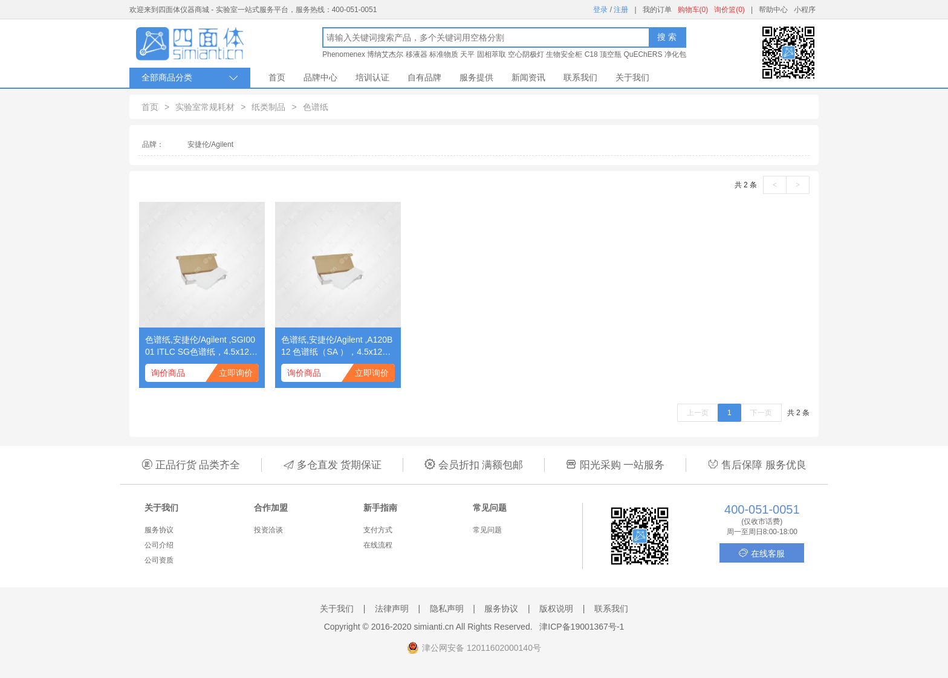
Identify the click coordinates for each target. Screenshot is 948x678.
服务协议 (159, 530)
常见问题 (487, 530)
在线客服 (762, 553)
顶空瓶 (611, 54)
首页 (276, 77)
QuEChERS (642, 54)
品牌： (153, 144)
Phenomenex (343, 54)
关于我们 (632, 77)
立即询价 (236, 373)
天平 (467, 54)
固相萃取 (491, 54)
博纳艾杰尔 (385, 54)
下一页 (761, 412)
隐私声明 (447, 608)
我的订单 (657, 9)
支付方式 (377, 530)
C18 (591, 54)
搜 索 (667, 37)
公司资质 (159, 560)
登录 (600, 9)
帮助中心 (773, 9)
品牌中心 (320, 77)
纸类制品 (268, 107)
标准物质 (443, 54)
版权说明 (556, 608)
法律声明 (392, 608)
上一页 (698, 412)
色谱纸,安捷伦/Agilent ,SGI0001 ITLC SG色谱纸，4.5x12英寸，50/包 (201, 346)
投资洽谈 (268, 530)
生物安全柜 (564, 54)
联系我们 (580, 77)
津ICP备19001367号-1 (581, 626)
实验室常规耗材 (205, 107)
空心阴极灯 (526, 54)
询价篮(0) (729, 9)
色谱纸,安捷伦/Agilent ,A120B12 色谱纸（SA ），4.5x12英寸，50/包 (336, 346)
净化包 (675, 54)
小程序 (805, 9)
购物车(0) (693, 9)
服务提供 (476, 77)
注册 (621, 9)
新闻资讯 (528, 77)
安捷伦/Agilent (210, 144)
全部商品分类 (189, 78)
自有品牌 (424, 77)
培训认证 (372, 77)
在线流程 (377, 545)
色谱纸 (315, 107)
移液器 (416, 54)
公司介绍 (159, 545)
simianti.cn (434, 626)
